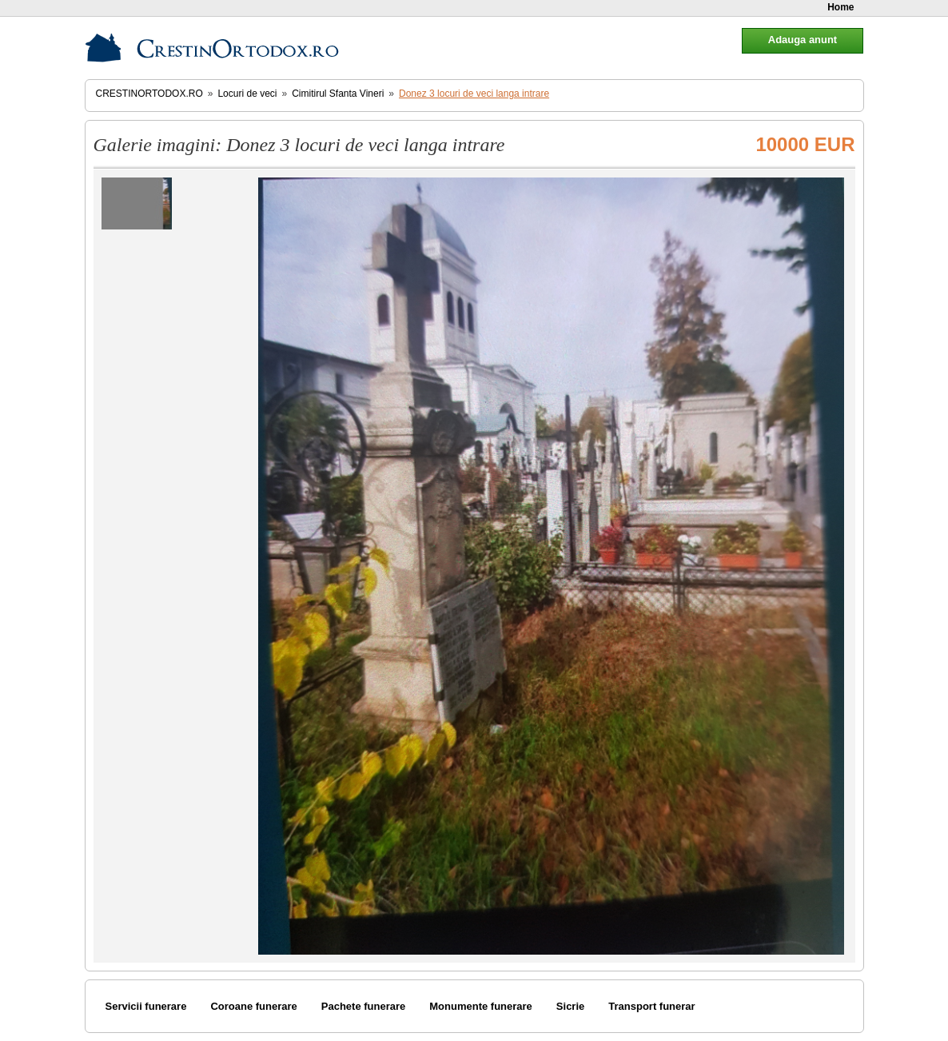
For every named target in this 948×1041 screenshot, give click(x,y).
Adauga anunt (802, 40)
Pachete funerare (363, 1006)
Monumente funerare (480, 1006)
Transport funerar (651, 1006)
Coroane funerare (253, 1006)
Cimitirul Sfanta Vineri (338, 93)
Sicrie (570, 1006)
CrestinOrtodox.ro (149, 93)
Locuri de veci (247, 93)
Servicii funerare (146, 1006)
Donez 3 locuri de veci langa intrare (474, 93)
